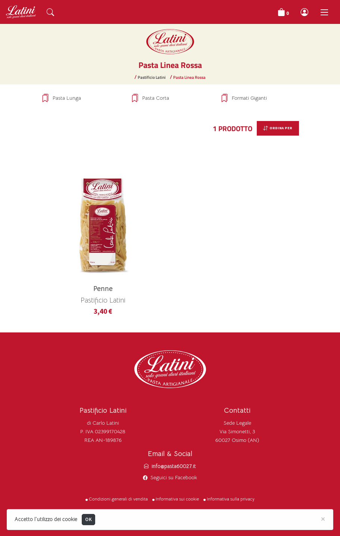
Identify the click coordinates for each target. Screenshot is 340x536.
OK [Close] (88, 519)
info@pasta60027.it (174, 466)
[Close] (323, 518)
